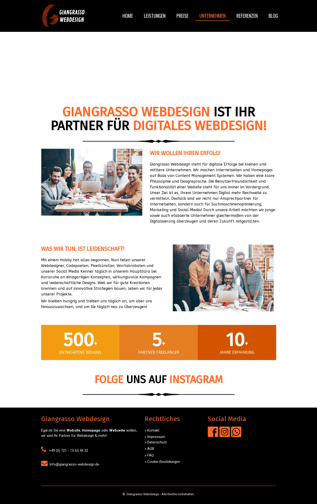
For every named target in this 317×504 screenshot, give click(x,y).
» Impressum (155, 437)
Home (128, 15)
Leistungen (155, 15)
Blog (273, 15)
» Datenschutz (156, 442)
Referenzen (247, 15)
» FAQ (149, 455)
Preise (182, 15)
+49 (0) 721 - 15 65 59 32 (68, 450)
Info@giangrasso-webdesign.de (74, 464)
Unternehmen (212, 15)
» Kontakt (152, 430)
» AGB (149, 449)
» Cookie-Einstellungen (162, 462)
